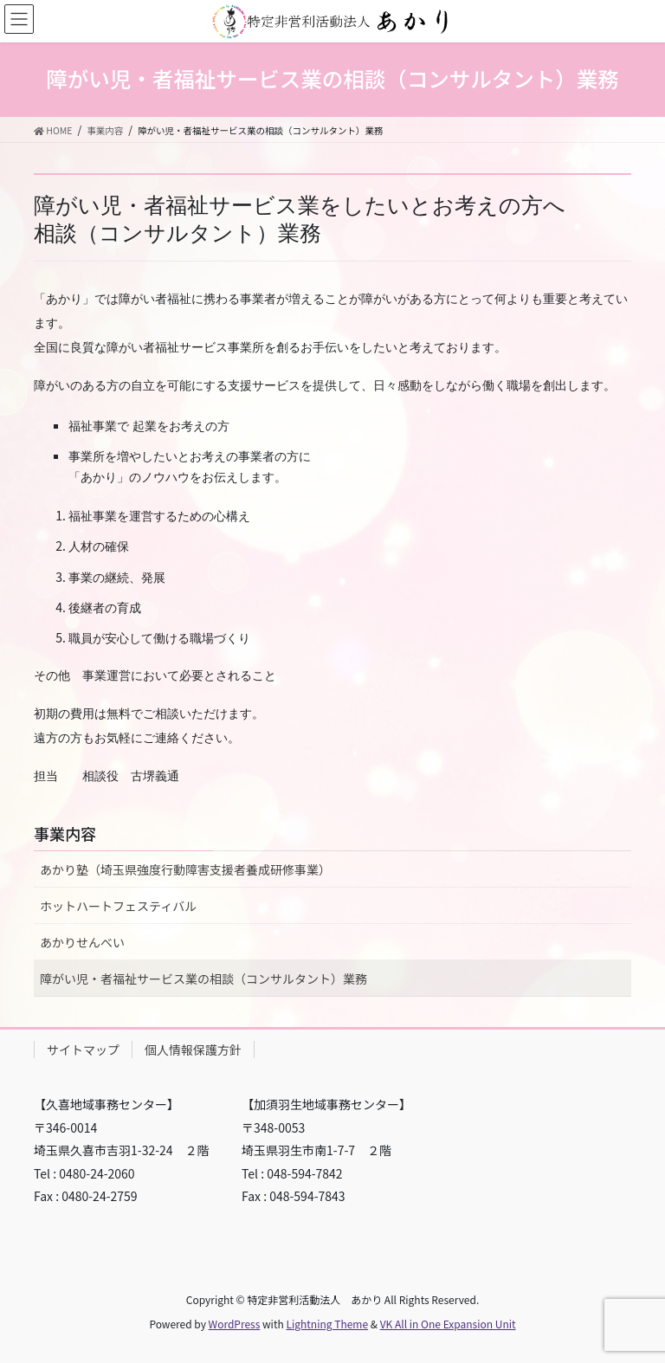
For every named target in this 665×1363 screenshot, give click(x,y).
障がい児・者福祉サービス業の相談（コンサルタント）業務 (203, 978)
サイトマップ (83, 1049)
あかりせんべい (82, 942)
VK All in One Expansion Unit (448, 1323)
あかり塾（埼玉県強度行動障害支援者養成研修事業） (185, 869)
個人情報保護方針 (193, 1049)
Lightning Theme (327, 1323)
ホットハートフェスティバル (118, 905)
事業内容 (65, 833)
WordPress (235, 1323)
